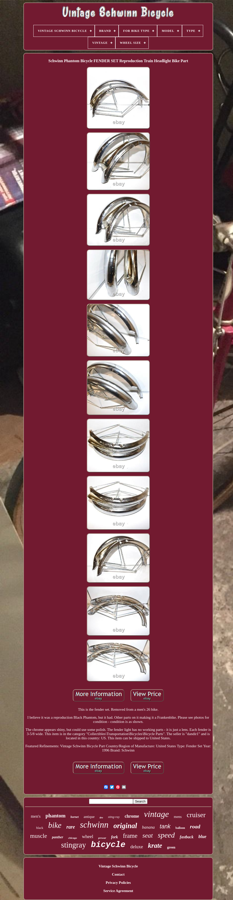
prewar (102, 837)
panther (57, 837)
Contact (118, 874)
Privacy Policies (118, 883)
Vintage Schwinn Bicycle (118, 866)
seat (147, 835)
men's (36, 816)
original (125, 826)
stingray (73, 845)
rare (70, 827)
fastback (186, 837)
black (39, 828)
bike (54, 825)
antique (89, 817)
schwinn (94, 825)
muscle (38, 836)
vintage (156, 814)
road (195, 826)
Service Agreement (118, 891)
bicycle (108, 845)
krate (155, 845)
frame (130, 835)
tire (101, 817)
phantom (56, 816)
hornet (75, 817)
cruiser (196, 815)
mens (178, 817)
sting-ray (114, 817)
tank (165, 826)
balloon (180, 828)
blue (202, 836)
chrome (132, 816)
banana (148, 827)
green (171, 847)
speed (166, 835)
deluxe (136, 846)
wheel (87, 836)
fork (114, 837)
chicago (72, 837)
